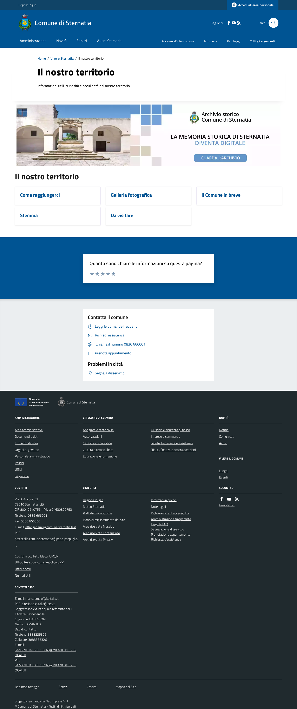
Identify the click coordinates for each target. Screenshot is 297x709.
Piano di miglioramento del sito (104, 519)
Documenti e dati (26, 436)
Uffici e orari (23, 568)
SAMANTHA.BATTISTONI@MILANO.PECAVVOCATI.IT (45, 652)
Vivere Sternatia (109, 41)
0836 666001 (37, 515)
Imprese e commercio (165, 436)
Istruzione (210, 41)
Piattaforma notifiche (97, 513)
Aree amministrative (29, 429)
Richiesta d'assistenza (166, 539)
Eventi (223, 477)
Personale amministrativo (32, 456)
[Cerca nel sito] (271, 23)
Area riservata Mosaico (98, 526)
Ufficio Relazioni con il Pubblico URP (39, 562)
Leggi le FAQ (159, 524)
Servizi (82, 41)
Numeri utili (23, 575)
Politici (19, 462)
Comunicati (226, 436)
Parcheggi (233, 41)
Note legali (158, 506)
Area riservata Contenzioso (101, 532)
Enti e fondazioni (26, 443)
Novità (61, 41)
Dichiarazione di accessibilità (170, 513)
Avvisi (223, 443)
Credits (91, 686)
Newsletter (227, 505)
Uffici (18, 469)
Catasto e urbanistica (97, 443)
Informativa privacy (164, 499)
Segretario (22, 476)
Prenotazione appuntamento (170, 534)
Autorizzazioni (92, 436)
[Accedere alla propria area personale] (252, 5)
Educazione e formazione (100, 456)
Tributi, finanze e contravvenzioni (173, 449)
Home (42, 58)
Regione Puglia (27, 5)
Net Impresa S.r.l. (57, 701)
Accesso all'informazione (178, 41)
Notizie (224, 429)
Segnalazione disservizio (167, 529)
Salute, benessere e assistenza (172, 443)
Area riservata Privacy (98, 539)
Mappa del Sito (126, 686)
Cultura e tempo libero (98, 449)
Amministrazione (33, 41)
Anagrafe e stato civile (98, 429)
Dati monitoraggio (27, 686)
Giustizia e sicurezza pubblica (170, 429)
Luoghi (223, 470)
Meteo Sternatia (94, 506)
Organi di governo (27, 449)
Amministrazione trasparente (171, 518)
